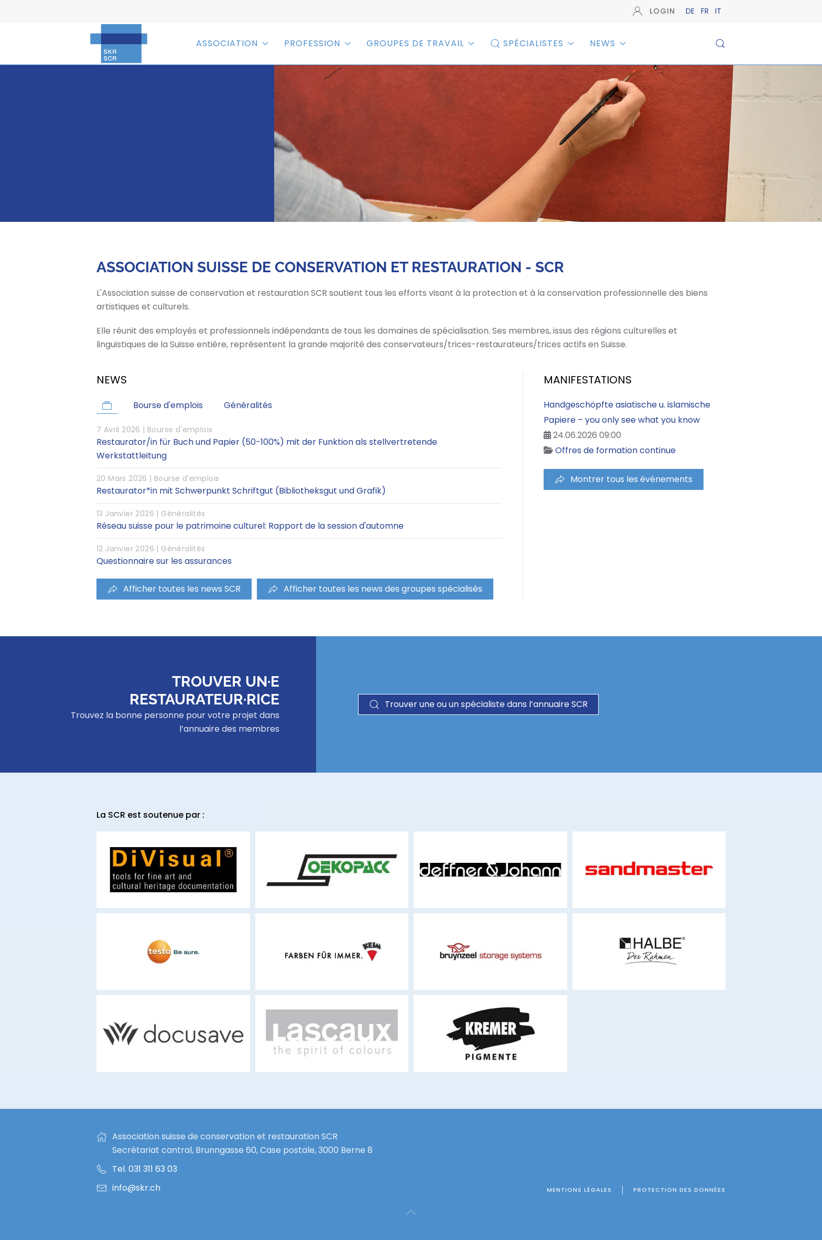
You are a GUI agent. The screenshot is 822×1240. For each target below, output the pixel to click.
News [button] (608, 43)
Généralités (183, 513)
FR (706, 11)
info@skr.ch (136, 1188)
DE (691, 11)
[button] (720, 44)
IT (718, 11)
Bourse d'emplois (179, 429)
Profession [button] (317, 43)
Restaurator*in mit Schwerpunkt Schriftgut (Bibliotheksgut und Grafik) (241, 491)
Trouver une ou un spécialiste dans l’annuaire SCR (478, 704)
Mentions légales (579, 1189)
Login (654, 11)
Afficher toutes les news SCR (174, 589)
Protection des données (679, 1189)
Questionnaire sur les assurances (164, 561)
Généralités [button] (248, 405)
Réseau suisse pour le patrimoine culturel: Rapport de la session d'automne (250, 526)
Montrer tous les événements (624, 479)
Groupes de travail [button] (420, 43)
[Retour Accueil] (118, 43)
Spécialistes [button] (532, 43)
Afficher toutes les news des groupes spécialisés (375, 589)
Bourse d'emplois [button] (168, 405)
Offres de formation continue (615, 450)
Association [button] (232, 43)
